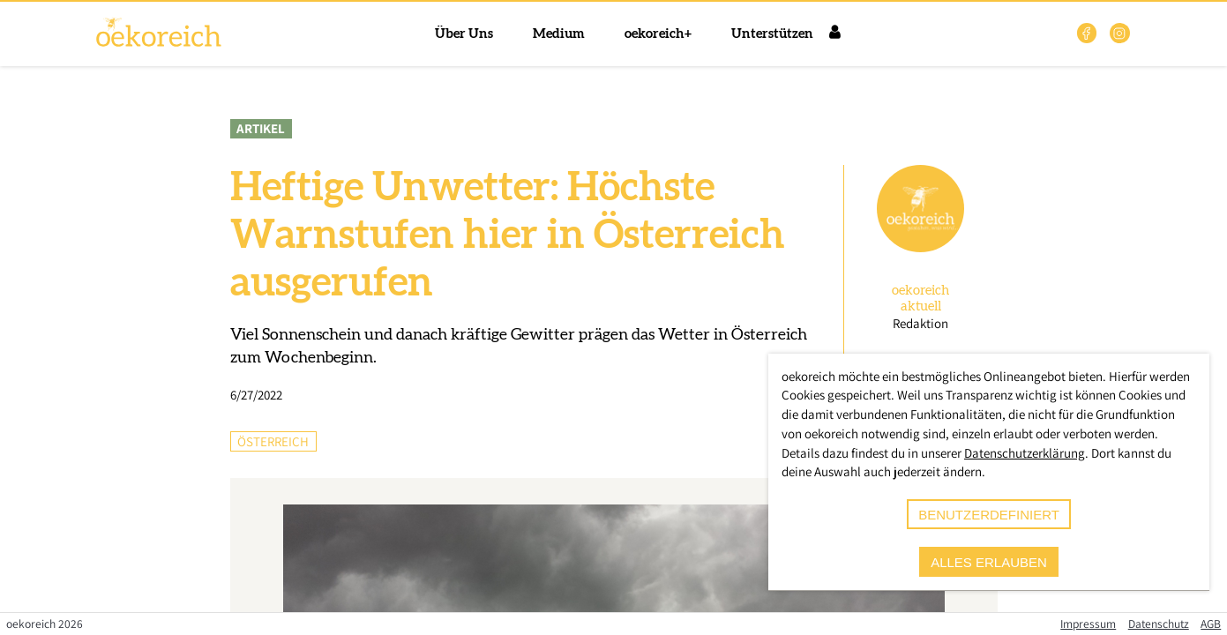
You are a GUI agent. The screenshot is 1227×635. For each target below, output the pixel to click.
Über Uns (464, 34)
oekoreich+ (658, 34)
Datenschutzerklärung (1024, 452)
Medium (559, 34)
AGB (1211, 623)
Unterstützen (772, 34)
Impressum (1088, 623)
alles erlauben (989, 562)
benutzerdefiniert (988, 514)
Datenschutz (1158, 623)
